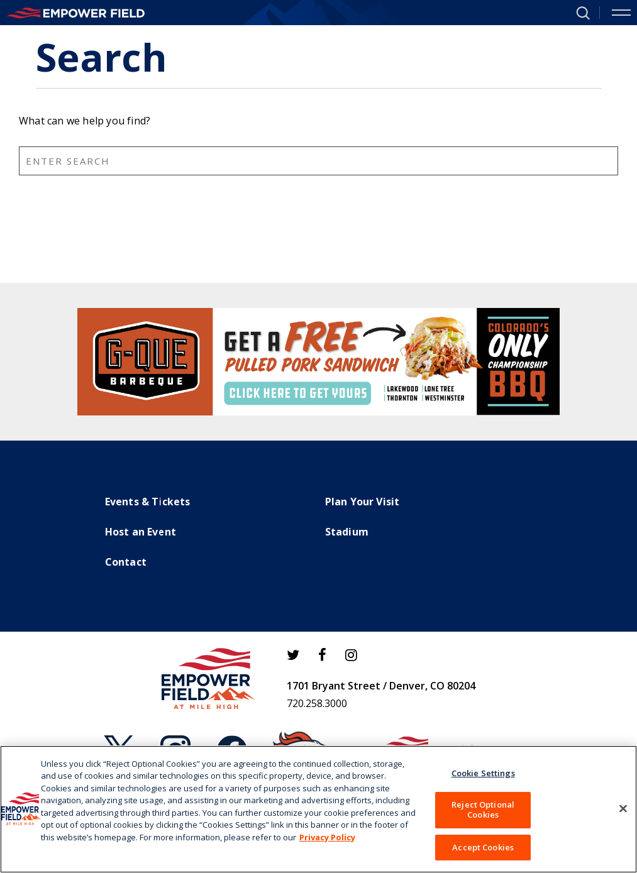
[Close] (623, 814)
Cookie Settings (483, 778)
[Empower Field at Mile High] (75, 13)
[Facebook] (322, 655)
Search (627, 270)
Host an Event (141, 532)
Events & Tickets (148, 501)
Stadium (346, 532)
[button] (578, 12)
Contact (126, 562)
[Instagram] (351, 655)
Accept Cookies (483, 853)
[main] (318, 154)
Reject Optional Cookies (482, 815)
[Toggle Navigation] (621, 12)
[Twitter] (293, 655)
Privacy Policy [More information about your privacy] (327, 842)
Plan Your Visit (362, 501)
